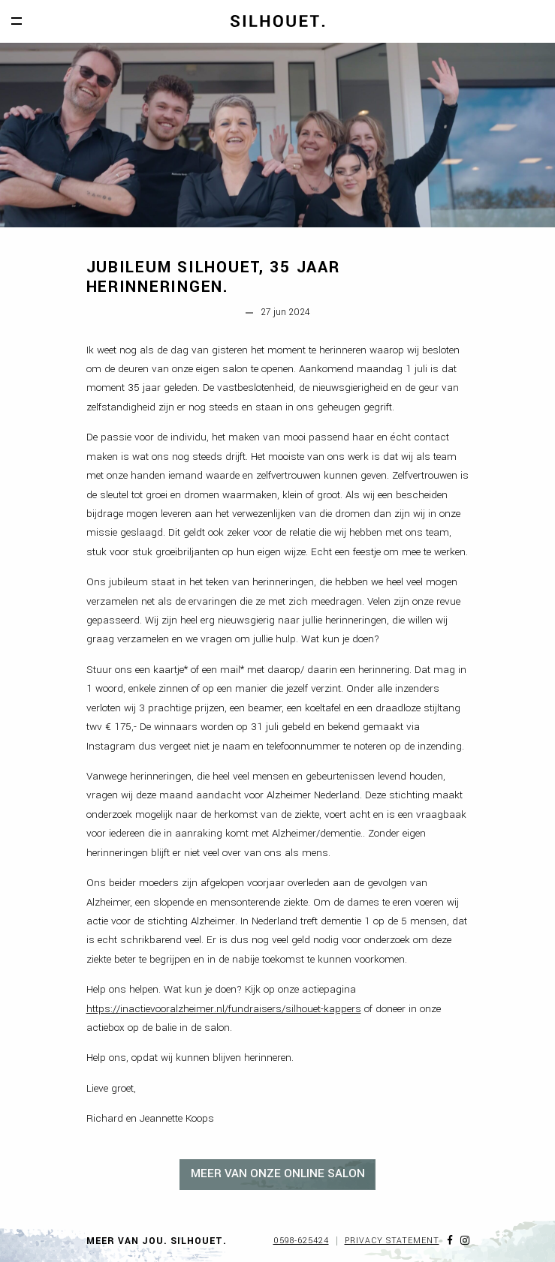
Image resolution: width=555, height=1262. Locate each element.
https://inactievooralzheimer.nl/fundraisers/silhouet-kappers (223, 1009)
